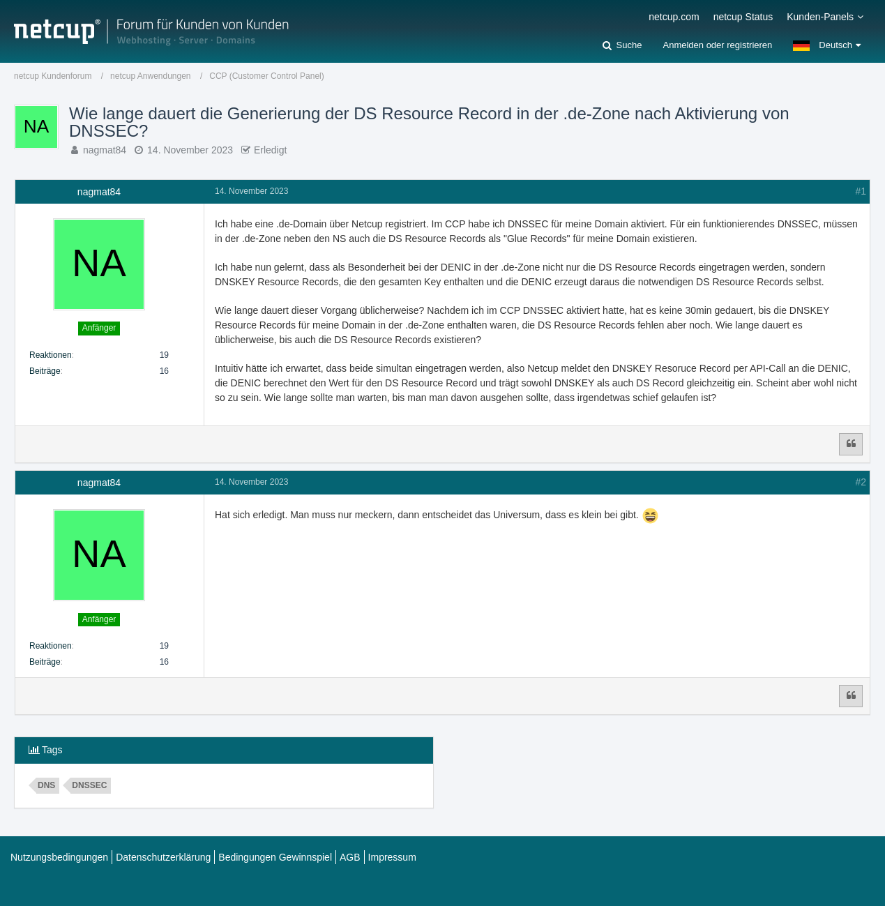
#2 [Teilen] (860, 482)
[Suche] (622, 45)
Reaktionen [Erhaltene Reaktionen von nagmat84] (50, 355)
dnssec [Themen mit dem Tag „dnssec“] (89, 785)
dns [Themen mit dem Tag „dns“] (46, 785)
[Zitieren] (851, 444)
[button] (826, 45)
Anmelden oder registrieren (717, 45)
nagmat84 (104, 150)
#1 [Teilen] (860, 191)
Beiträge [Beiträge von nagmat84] (45, 371)
